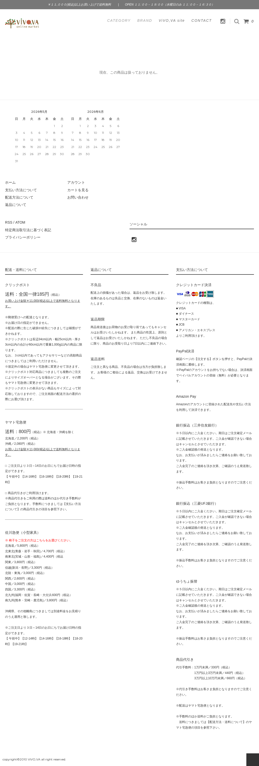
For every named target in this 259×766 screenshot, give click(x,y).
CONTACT (201, 20)
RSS (8, 222)
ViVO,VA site (172, 20)
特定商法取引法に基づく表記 (28, 230)
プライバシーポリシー (22, 237)
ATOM (20, 222)
